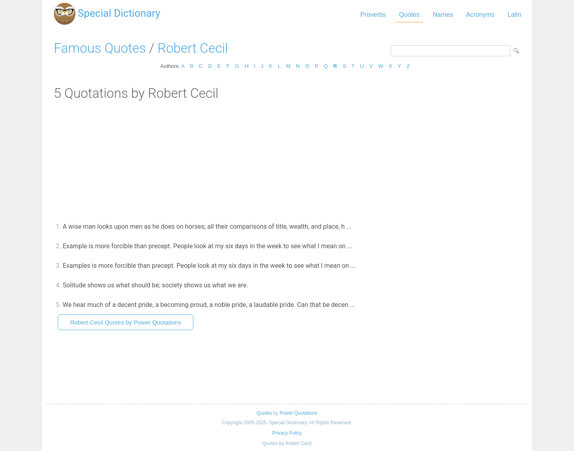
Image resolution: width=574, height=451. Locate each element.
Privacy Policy (287, 433)
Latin (514, 14)
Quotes (409, 14)
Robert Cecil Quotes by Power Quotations (125, 322)
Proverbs (373, 14)
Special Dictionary (119, 13)
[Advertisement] (287, 161)
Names (442, 14)
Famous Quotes (100, 48)
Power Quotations (298, 413)
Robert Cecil (192, 48)
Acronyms (480, 14)
